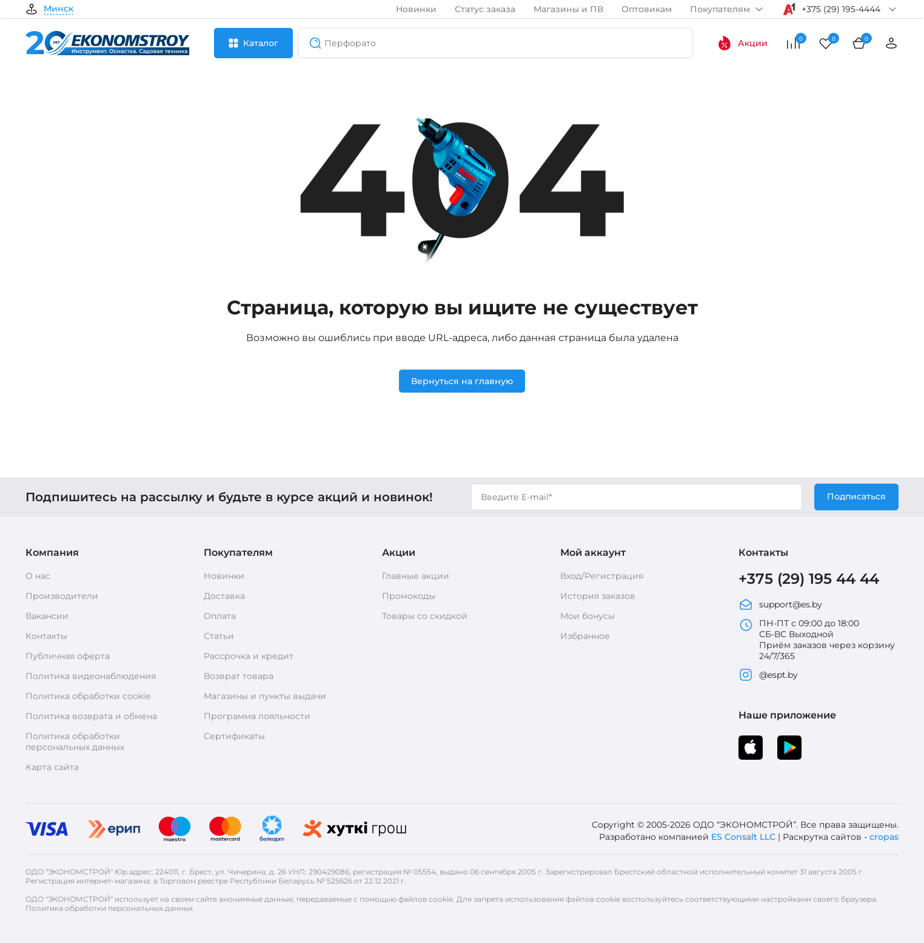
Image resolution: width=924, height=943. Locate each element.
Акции (742, 43)
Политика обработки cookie (87, 696)
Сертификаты (234, 736)
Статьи (219, 635)
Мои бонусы (587, 615)
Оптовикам (646, 9)
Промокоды (408, 595)
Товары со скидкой (424, 615)
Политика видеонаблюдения (90, 676)
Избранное (585, 635)
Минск (58, 9)
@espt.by (768, 675)
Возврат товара (238, 676)
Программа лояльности (257, 716)
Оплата (220, 615)
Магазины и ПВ (568, 9)
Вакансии (47, 615)
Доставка (224, 595)
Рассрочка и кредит (248, 656)
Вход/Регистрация (601, 575)
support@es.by (780, 604)
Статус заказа (485, 9)
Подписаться (856, 496)
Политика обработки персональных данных (74, 741)
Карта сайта (52, 767)
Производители (61, 595)
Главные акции (415, 575)
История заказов (597, 595)
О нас (37, 575)
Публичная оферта (67, 656)
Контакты (46, 635)
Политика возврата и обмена (91, 716)
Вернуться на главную (462, 381)
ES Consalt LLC (743, 836)
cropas (884, 836)
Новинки (416, 9)
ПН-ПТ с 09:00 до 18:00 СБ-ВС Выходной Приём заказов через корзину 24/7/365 (816, 639)
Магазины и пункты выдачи (265, 696)
